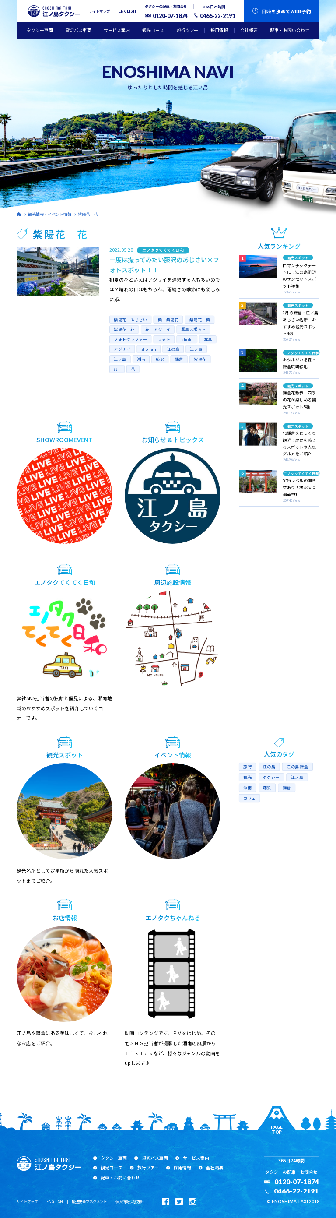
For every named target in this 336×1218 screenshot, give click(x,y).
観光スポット (297, 257)
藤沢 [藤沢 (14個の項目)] (267, 788)
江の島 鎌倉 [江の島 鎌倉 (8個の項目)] (297, 767)
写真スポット (193, 329)
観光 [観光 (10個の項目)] (247, 777)
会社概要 (249, 30)
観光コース (153, 30)
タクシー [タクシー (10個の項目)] (271, 777)
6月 (117, 369)
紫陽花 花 (88, 214)
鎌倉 (179, 359)
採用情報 (219, 30)
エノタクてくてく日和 (163, 250)
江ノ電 (196, 349)
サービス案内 (117, 30)
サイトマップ (99, 11)
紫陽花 (200, 359)
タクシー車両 (40, 30)
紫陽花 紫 (199, 319)
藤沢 (160, 359)
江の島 (173, 349)
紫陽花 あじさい (130, 319)
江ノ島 (120, 359)
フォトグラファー (130, 339)
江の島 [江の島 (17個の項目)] (269, 767)
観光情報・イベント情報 (49, 214)
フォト (164, 339)
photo (187, 339)
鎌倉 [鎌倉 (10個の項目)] (287, 788)
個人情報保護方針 (130, 1201)
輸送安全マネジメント (89, 1201)
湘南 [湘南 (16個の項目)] (247, 788)
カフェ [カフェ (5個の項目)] (249, 798)
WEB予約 (286, 11)
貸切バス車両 (78, 30)
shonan (148, 349)
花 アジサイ (157, 329)
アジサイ (122, 349)
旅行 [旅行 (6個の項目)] (247, 767)
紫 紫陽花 (168, 319)
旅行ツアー (187, 30)
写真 (207, 339)
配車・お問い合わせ (289, 30)
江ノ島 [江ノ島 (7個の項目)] (297, 777)
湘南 (141, 359)
